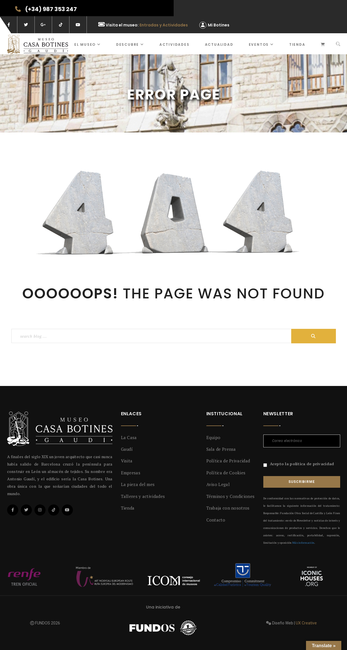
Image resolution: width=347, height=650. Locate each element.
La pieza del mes (138, 484)
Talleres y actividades (143, 496)
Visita (127, 461)
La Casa (129, 437)
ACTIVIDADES (174, 44)
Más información (303, 543)
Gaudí (127, 449)
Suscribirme (301, 482)
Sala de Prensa (221, 449)
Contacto (215, 520)
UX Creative (306, 623)
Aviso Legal (218, 484)
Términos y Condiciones (230, 496)
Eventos (261, 44)
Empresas (130, 472)
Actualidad (219, 44)
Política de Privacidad (228, 461)
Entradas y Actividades (163, 25)
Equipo (213, 437)
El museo (87, 44)
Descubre (130, 44)
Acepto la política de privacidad (302, 463)
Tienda (297, 44)
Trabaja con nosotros (228, 508)
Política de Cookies (226, 472)
